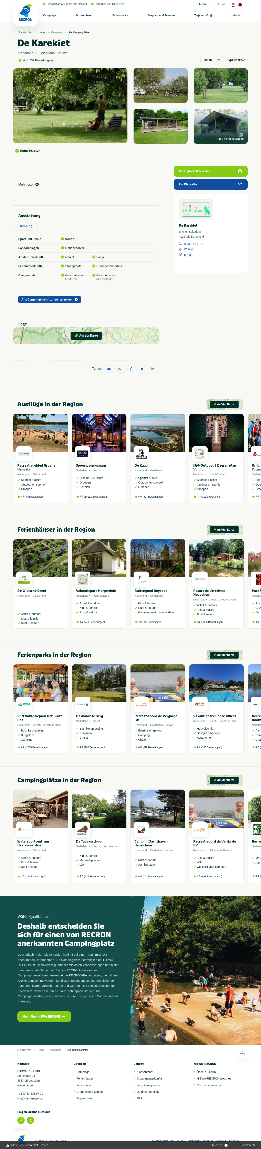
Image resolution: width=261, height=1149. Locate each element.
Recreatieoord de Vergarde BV (156, 718)
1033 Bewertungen (212, 622)
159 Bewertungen (35, 876)
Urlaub (235, 15)
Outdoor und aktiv (148, 1091)
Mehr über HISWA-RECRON (43, 1017)
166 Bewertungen (94, 747)
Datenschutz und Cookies (168, 1141)
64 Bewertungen (152, 622)
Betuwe (169, 724)
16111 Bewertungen (96, 496)
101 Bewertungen (153, 876)
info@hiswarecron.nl (30, 1098)
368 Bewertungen (211, 747)
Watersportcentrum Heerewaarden (33, 843)
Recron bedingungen (210, 1085)
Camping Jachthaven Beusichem (151, 843)
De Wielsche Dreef (31, 591)
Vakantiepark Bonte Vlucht (214, 716)
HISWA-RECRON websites (214, 1078)
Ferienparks (120, 15)
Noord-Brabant (217, 474)
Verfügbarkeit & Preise (210, 171)
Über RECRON (206, 1072)
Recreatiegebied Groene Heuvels (36, 467)
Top (242, 1053)
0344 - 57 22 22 (194, 244)
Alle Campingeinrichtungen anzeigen (49, 300)
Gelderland (39, 474)
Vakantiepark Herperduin (96, 591)
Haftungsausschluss (200, 1141)
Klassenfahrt (145, 1072)
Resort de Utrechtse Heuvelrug (209, 593)
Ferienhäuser (84, 15)
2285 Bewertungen (36, 747)
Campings (49, 15)
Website (189, 249)
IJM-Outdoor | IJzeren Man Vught (214, 467)
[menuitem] (50, 15)
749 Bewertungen (94, 622)
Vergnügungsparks (148, 1085)
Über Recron (204, 4)
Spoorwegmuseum (91, 465)
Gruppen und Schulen (161, 15)
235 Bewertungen (94, 876)
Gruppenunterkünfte (149, 1078)
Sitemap (234, 1141)
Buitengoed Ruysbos (151, 591)
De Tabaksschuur (89, 841)
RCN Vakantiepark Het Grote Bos (39, 718)
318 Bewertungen (211, 496)
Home (42, 32)
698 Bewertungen (153, 747)
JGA (139, 1098)
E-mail (188, 254)
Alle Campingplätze (78, 32)
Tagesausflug (203, 15)
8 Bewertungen (34, 496)
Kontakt (222, 4)
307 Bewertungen (153, 496)
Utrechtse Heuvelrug (231, 599)
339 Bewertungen (41, 60)
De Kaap (141, 465)
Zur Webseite (210, 184)
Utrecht (96, 470)
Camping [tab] (25, 226)
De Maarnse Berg (89, 716)
